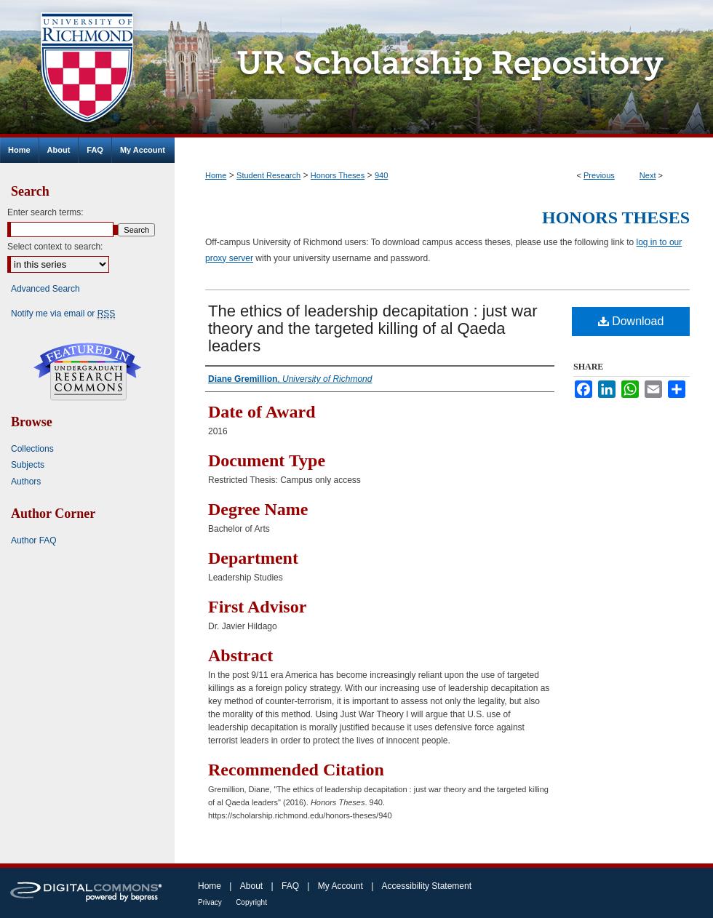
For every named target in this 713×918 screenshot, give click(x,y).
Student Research (268, 175)
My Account (340, 886)
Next (648, 175)
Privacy (210, 902)
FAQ (290, 886)
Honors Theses (338, 175)
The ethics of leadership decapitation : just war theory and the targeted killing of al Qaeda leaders (372, 328)
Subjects (27, 465)
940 (381, 175)
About (251, 886)
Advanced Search (45, 289)
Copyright (251, 902)
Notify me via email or (63, 313)
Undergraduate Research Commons (87, 371)
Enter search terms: (45, 212)
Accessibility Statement (426, 886)
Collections (32, 449)
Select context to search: (55, 247)
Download (631, 321)
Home (215, 175)
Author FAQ (34, 540)
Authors (26, 481)
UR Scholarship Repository (444, 68)
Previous (599, 175)
